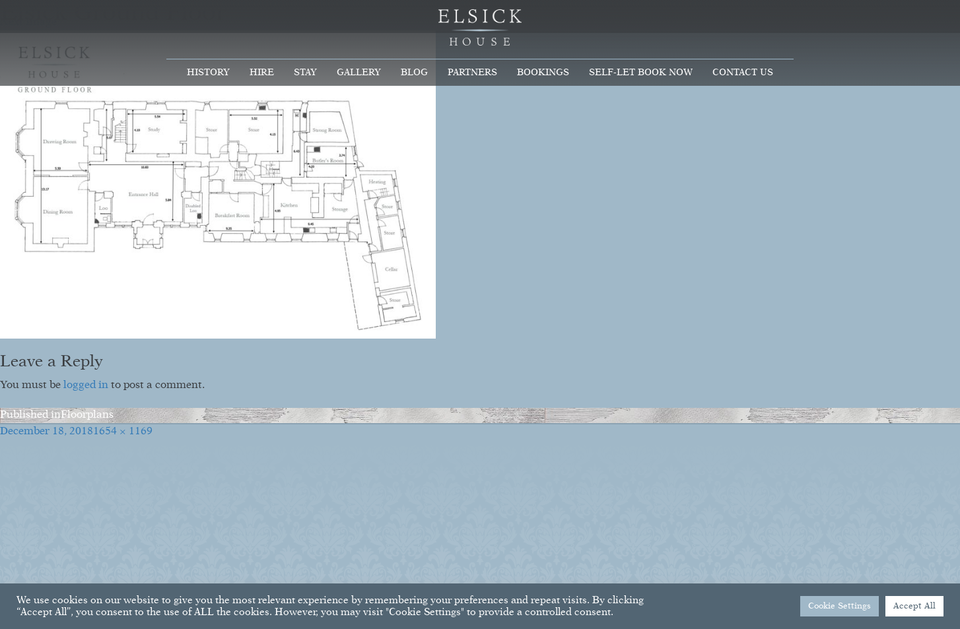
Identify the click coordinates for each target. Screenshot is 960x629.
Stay (305, 72)
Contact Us (742, 72)
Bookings (543, 72)
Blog (414, 72)
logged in (85, 385)
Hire (262, 72)
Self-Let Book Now (641, 72)
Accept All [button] (914, 606)
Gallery (359, 72)
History (208, 72)
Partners (472, 72)
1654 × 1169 (123, 431)
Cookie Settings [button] (839, 606)
